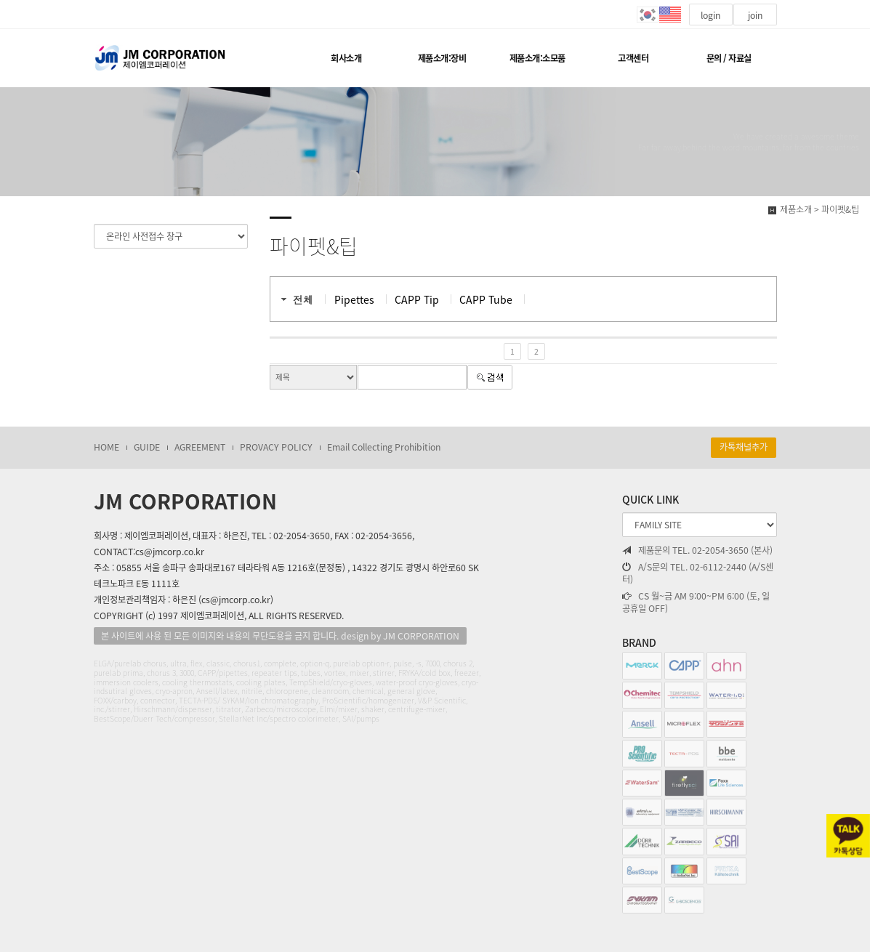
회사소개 (346, 58)
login (710, 15)
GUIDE (147, 446)
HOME (106, 446)
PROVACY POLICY (276, 446)
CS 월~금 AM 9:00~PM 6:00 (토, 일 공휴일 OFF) (696, 603)
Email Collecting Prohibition (383, 446)
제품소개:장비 (442, 58)
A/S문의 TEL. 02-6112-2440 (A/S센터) (697, 573)
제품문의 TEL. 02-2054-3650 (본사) (697, 550)
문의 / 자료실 (729, 58)
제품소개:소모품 (537, 58)
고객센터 (633, 58)
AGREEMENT (199, 446)
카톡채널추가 (744, 446)
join (755, 15)
